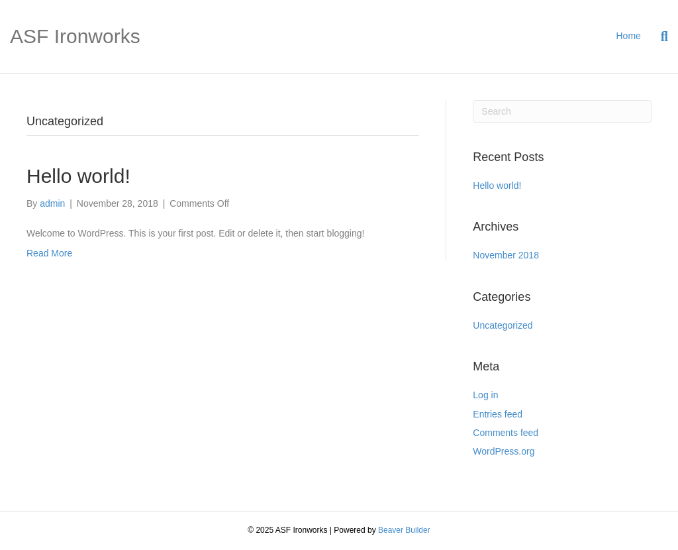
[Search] (659, 36)
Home (628, 35)
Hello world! (78, 176)
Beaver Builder (404, 530)
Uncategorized (502, 325)
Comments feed (505, 432)
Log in (485, 395)
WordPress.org (503, 451)
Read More (49, 253)
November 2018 (506, 255)
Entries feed (497, 414)
